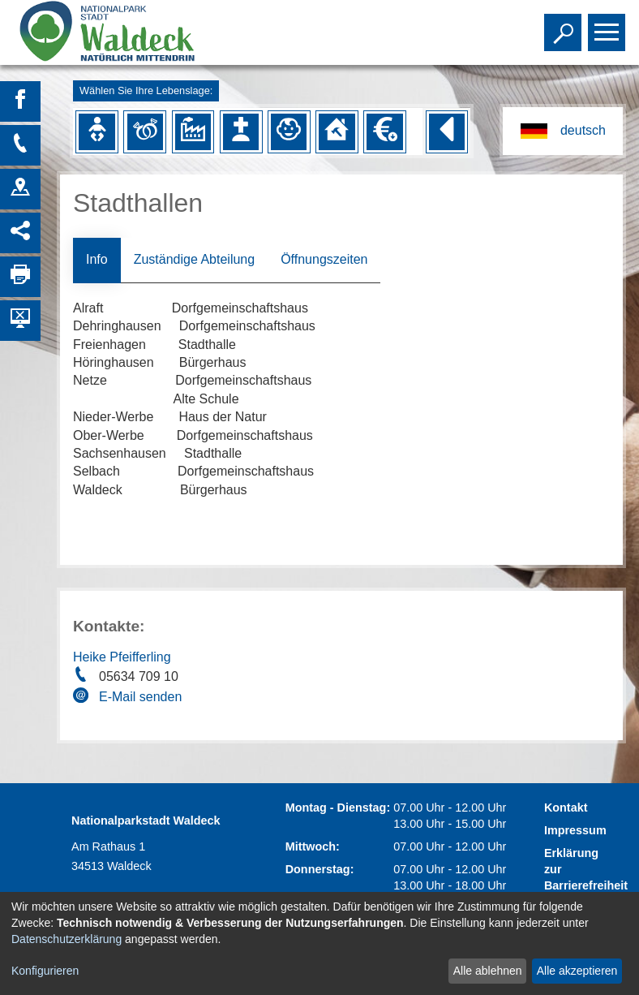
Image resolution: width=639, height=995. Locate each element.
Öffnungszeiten (324, 259)
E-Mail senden (140, 697)
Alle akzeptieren (577, 970)
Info (97, 259)
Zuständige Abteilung (194, 259)
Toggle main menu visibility (608, 25)
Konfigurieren (45, 970)
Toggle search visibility (565, 25)
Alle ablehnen (487, 970)
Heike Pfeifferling (122, 657)
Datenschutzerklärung (66, 939)
